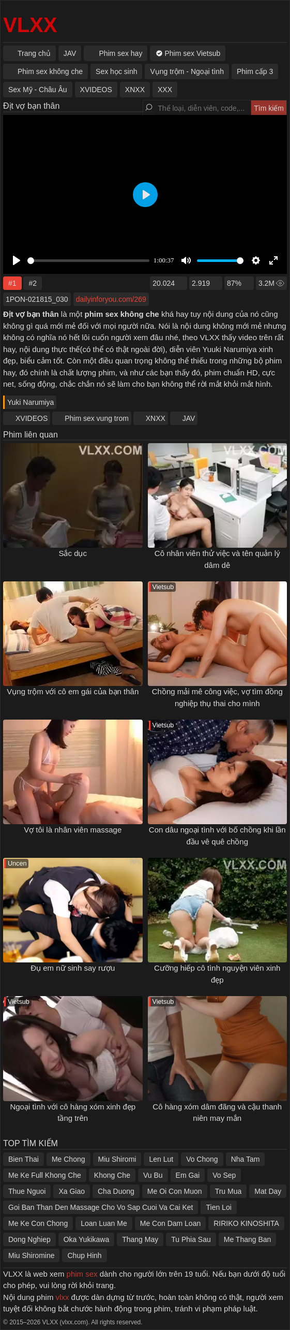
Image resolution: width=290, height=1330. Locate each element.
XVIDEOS (32, 418)
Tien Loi (218, 1207)
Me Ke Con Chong (38, 1223)
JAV (188, 418)
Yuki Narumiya (30, 402)
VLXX (30, 24)
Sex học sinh (116, 71)
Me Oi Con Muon (174, 1191)
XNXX (155, 418)
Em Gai (188, 1175)
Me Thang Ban (247, 1239)
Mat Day (267, 1191)
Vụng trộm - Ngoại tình (187, 71)
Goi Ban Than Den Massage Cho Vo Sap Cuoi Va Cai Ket (100, 1207)
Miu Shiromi (117, 1159)
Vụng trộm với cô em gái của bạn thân (73, 691)
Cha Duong (116, 1191)
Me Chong (68, 1159)
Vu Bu (153, 1175)
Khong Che (112, 1175)
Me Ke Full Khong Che (44, 1175)
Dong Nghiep (29, 1239)
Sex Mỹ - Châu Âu (37, 89)
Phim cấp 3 (255, 71)
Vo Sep (224, 1175)
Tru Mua (228, 1191)
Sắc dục (72, 553)
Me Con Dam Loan (170, 1223)
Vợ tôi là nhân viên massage (72, 829)
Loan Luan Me (104, 1223)
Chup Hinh (84, 1255)
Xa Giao (71, 1191)
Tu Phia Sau (191, 1239)
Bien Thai (23, 1159)
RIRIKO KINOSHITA (246, 1223)
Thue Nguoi (26, 1191)
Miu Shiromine (31, 1255)
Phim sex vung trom (97, 418)
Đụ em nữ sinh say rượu (72, 967)
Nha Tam (245, 1159)
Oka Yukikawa (86, 1239)
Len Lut (161, 1159)
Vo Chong (202, 1159)
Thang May (140, 1239)
